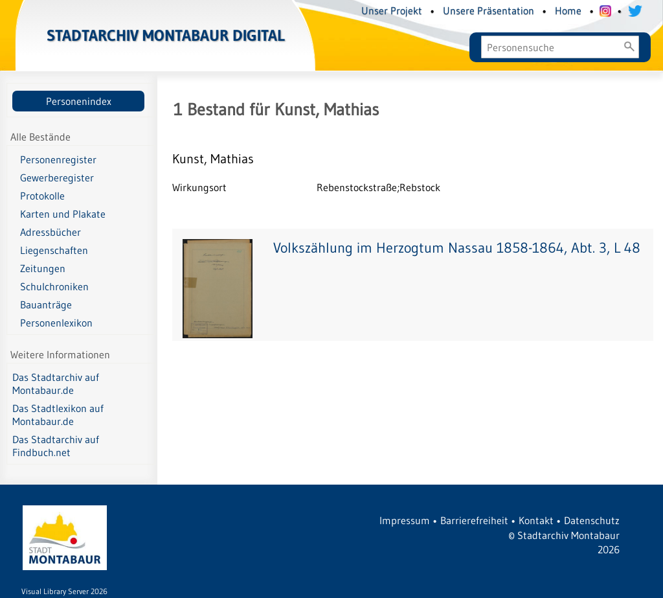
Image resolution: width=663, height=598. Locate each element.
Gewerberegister (57, 177)
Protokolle (42, 195)
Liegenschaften (54, 250)
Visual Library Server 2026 (64, 591)
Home (568, 10)
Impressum (404, 520)
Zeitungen (42, 268)
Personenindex (78, 101)
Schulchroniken (54, 286)
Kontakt (536, 520)
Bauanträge (46, 304)
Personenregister (58, 159)
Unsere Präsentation (488, 10)
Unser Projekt (391, 10)
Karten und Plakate (63, 213)
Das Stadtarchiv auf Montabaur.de (55, 384)
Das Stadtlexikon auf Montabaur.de (58, 415)
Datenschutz (592, 520)
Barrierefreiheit (474, 520)
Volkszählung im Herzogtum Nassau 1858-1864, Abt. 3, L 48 (456, 248)
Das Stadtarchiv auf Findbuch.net (55, 446)
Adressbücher (50, 231)
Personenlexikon (56, 322)
